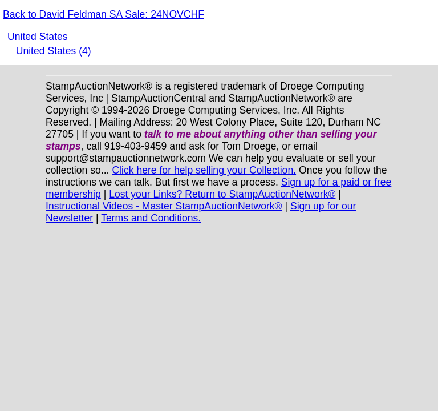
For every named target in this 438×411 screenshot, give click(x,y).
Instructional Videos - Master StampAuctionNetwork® (164, 206)
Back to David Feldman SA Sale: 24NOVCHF (103, 14)
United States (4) (53, 51)
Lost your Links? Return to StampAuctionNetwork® (222, 194)
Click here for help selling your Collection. (204, 170)
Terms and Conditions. (151, 218)
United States (37, 36)
